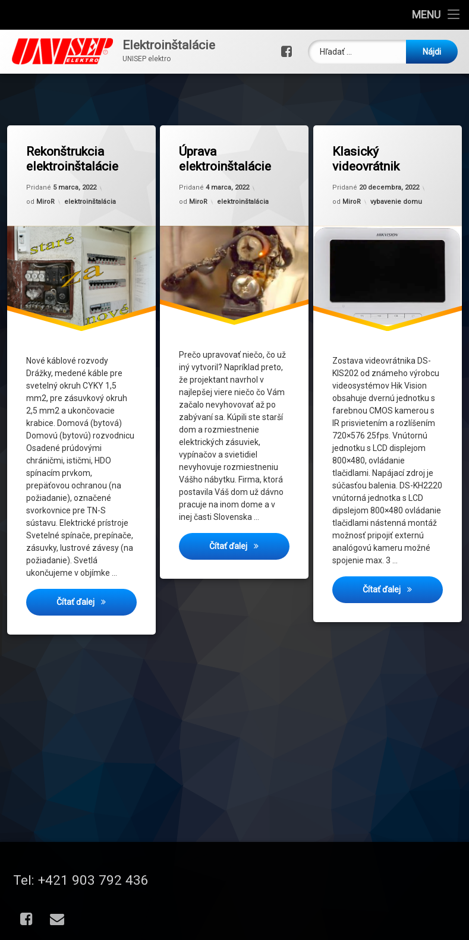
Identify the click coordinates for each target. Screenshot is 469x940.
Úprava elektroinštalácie (226, 159)
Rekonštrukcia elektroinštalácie (72, 159)
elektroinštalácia (90, 201)
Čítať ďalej (96, 603)
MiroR (45, 202)
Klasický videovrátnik (366, 159)
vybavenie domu (396, 201)
